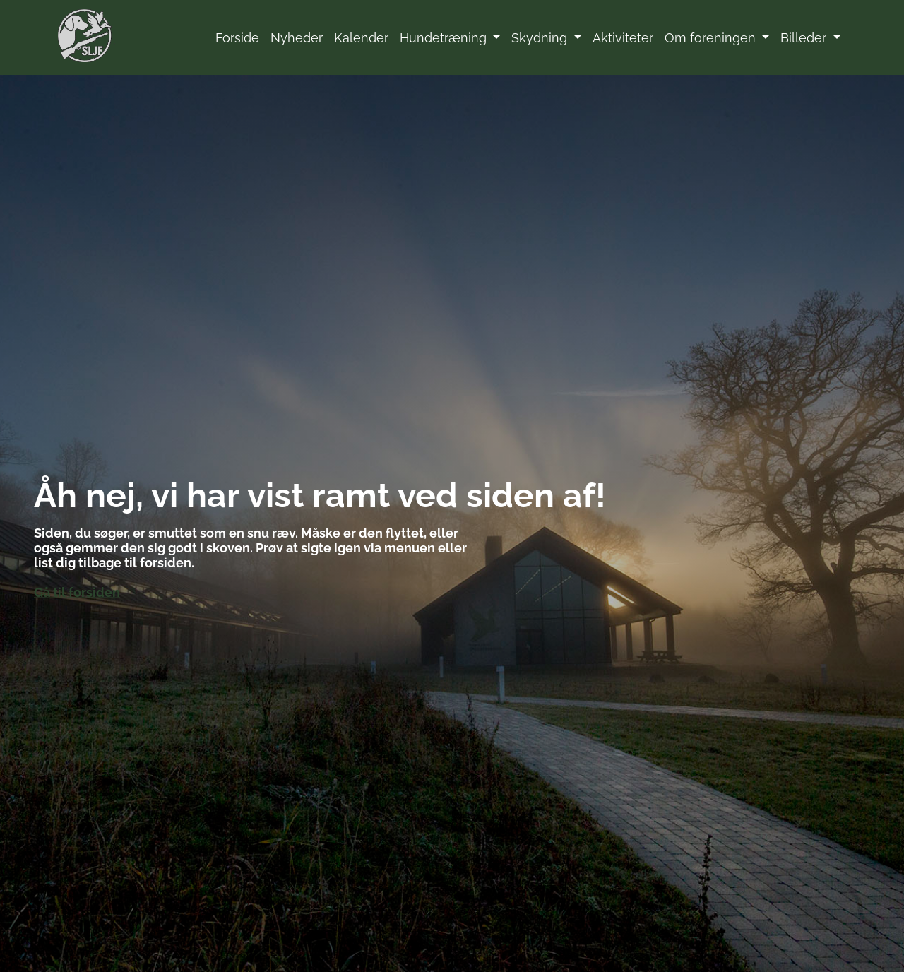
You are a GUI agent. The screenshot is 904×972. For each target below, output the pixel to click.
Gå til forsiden (77, 592)
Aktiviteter (623, 37)
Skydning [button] (541, 37)
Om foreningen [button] (712, 37)
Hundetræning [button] (445, 37)
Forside (237, 37)
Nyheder (296, 37)
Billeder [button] (805, 37)
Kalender (361, 37)
